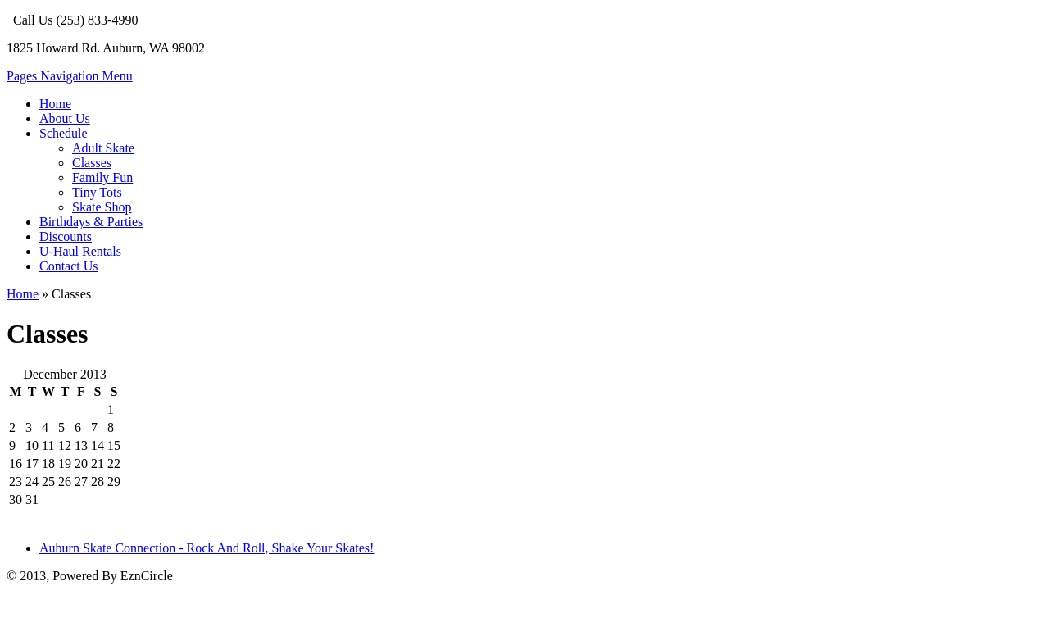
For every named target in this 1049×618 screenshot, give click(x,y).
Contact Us (68, 266)
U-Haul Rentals (80, 251)
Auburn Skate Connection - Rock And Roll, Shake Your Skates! (206, 548)
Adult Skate (103, 148)
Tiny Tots (97, 192)
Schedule (63, 133)
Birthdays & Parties (91, 222)
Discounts (65, 236)
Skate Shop (101, 207)
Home (55, 104)
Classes (91, 163)
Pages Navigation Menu (70, 76)
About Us (64, 118)
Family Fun (102, 177)
